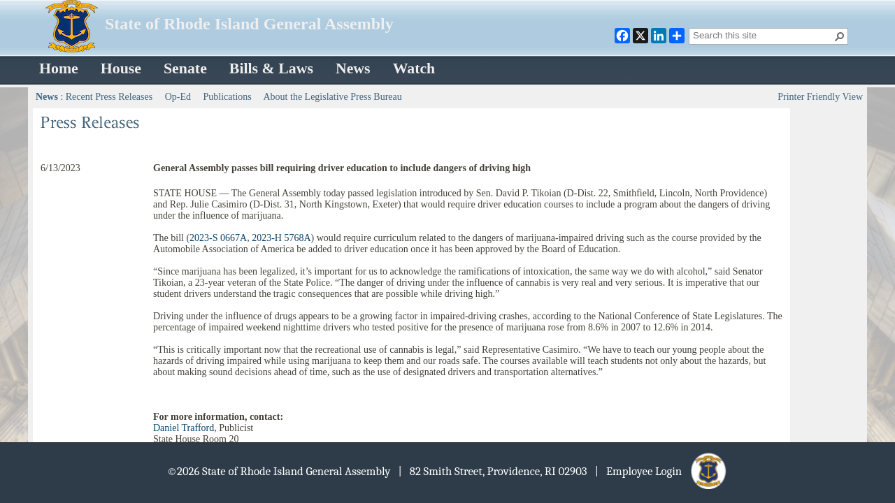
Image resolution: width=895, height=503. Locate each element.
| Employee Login (662, 471)
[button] (839, 36)
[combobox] (763, 35)
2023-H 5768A (281, 238)
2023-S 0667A (218, 238)
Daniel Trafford (183, 428)
